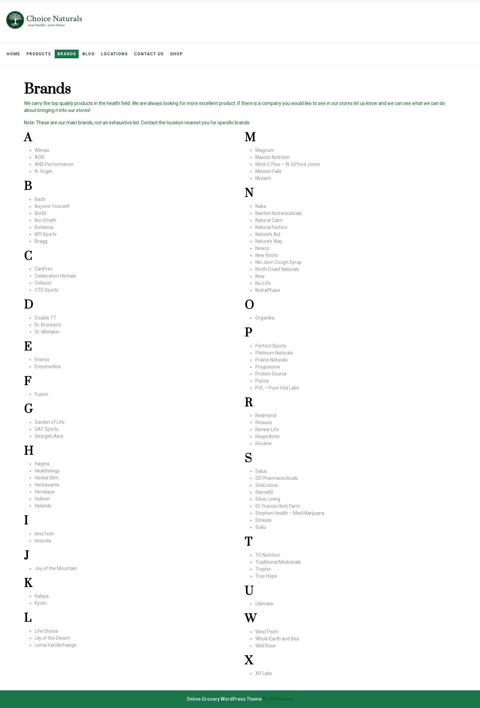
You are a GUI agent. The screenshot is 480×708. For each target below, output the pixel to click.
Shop (176, 54)
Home (13, 54)
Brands (66, 54)
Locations (114, 54)
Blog (88, 54)
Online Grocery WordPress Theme (224, 699)
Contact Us (149, 54)
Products (38, 54)
